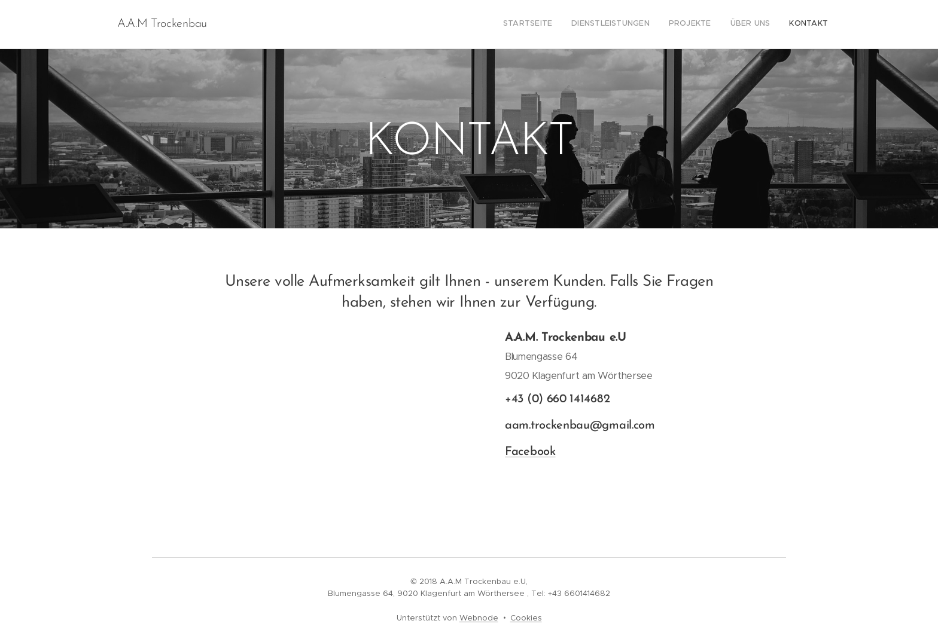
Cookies (526, 618)
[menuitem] (754, 24)
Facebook (530, 452)
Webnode (478, 618)
